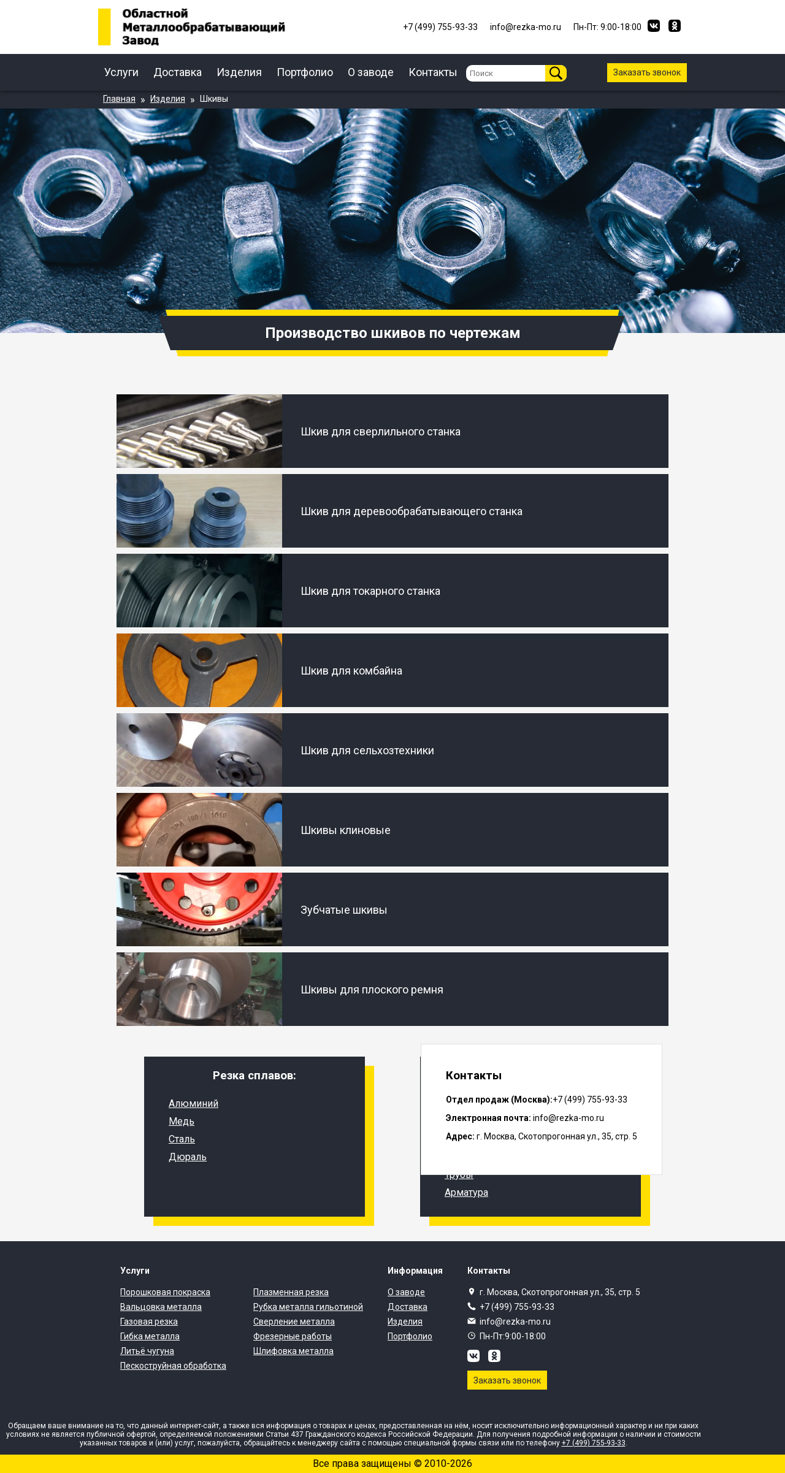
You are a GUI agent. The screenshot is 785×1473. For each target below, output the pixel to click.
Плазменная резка (291, 1292)
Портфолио (305, 72)
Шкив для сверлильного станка (381, 431)
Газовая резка (149, 1321)
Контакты (433, 72)
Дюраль (188, 1157)
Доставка (177, 72)
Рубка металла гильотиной (308, 1307)
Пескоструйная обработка (173, 1366)
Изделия (239, 72)
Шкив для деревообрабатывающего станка (412, 511)
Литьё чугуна (147, 1351)
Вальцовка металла (161, 1307)
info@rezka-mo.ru (515, 1321)
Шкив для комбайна (351, 670)
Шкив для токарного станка (370, 590)
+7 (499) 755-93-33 (517, 1307)
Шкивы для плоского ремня (372, 989)
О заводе (371, 72)
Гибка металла (150, 1336)
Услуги (121, 72)
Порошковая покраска (165, 1292)
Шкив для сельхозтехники (367, 750)
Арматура (466, 1192)
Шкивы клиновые (346, 830)
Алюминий (193, 1103)
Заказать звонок (647, 72)
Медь (181, 1121)
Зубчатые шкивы (344, 909)
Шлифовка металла (293, 1351)
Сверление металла (294, 1321)
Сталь (182, 1139)
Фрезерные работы (292, 1336)
